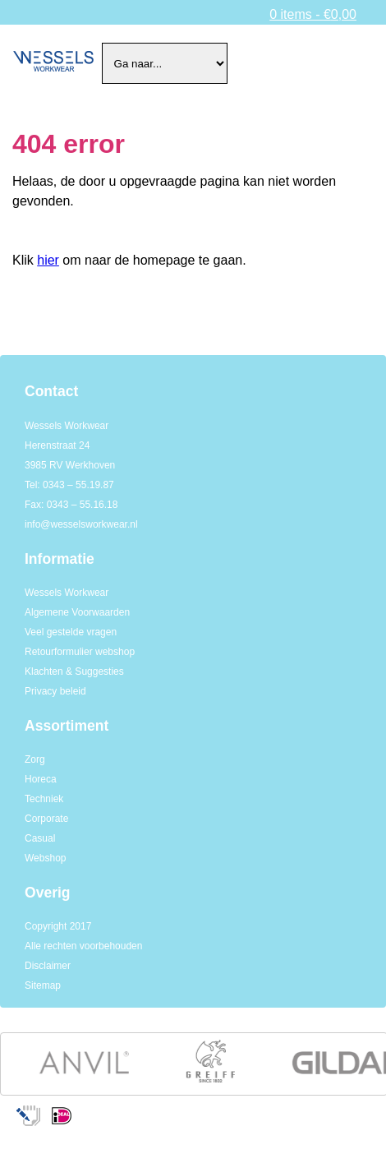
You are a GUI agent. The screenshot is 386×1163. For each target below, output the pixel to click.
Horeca (41, 779)
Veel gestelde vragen (71, 632)
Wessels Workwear (66, 592)
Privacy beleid (55, 691)
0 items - (312, 14)
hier (48, 260)
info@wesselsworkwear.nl (81, 524)
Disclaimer (48, 965)
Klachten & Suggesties (74, 671)
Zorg (35, 759)
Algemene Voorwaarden (77, 612)
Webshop (45, 858)
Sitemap (43, 985)
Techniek (44, 799)
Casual (40, 838)
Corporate (46, 818)
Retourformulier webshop (80, 652)
